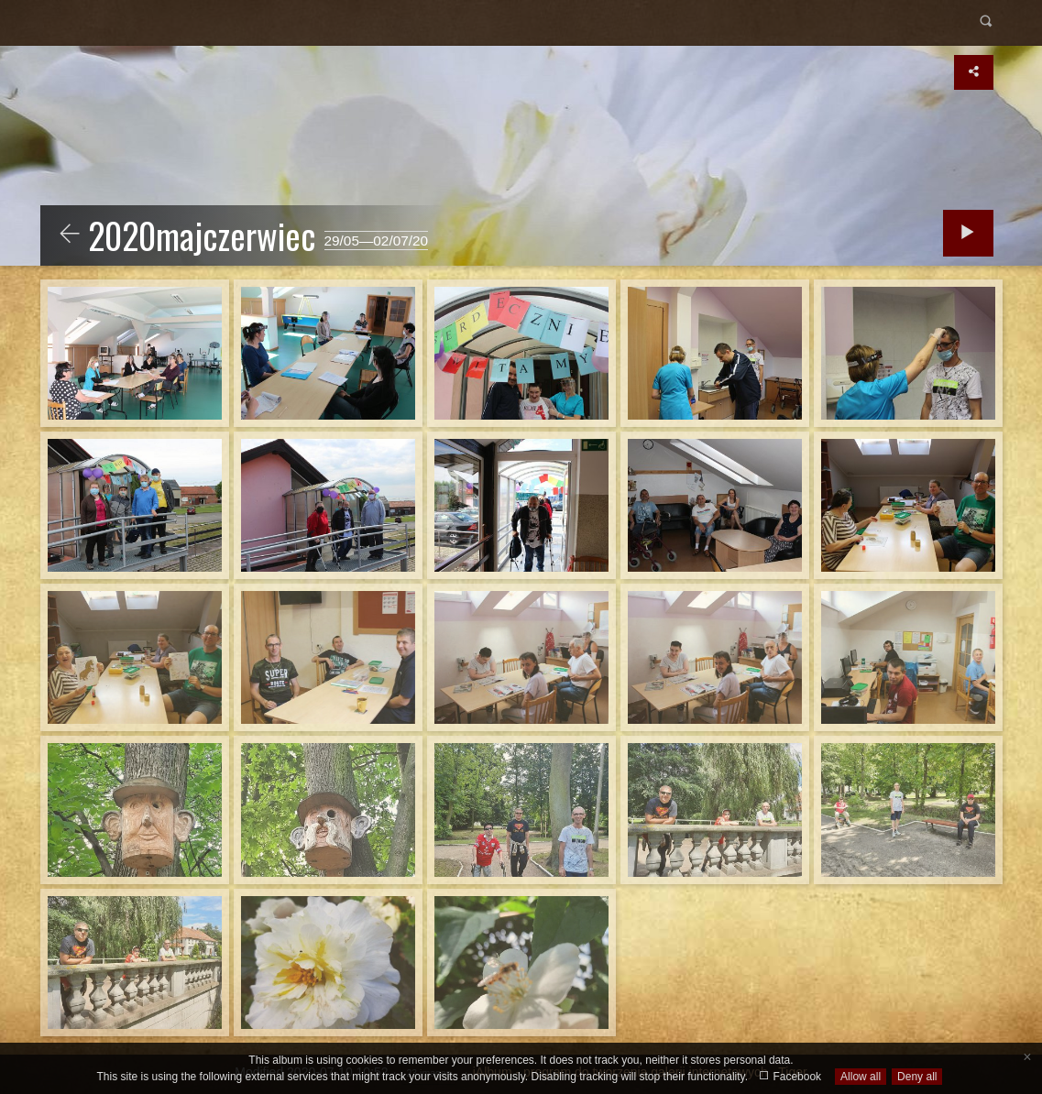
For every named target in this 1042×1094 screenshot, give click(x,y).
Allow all (860, 1076)
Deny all (917, 1076)
